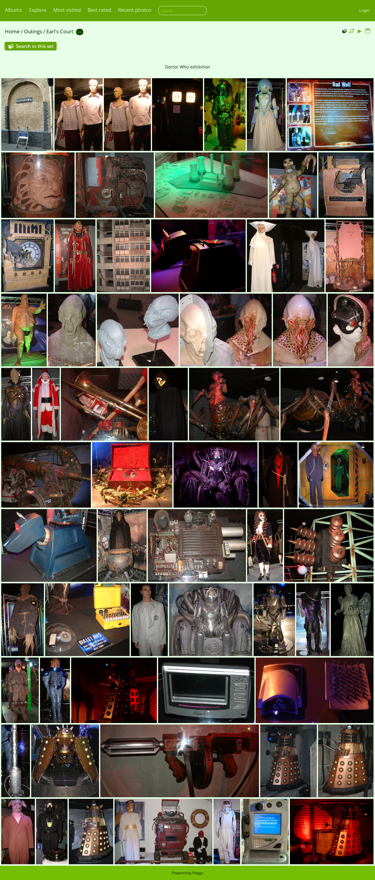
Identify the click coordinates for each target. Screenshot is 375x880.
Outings (33, 31)
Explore (37, 10)
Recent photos (134, 10)
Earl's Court (59, 31)
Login (364, 10)
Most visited (67, 10)
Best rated (99, 10)
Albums (13, 10)
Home (12, 31)
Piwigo (197, 872)
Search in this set (35, 46)
